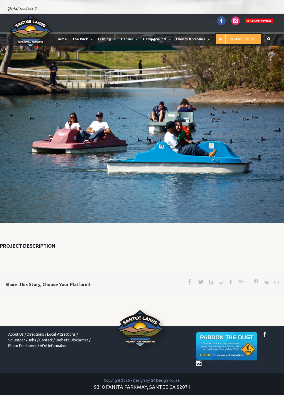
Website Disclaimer (72, 340)
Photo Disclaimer (22, 346)
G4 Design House (165, 380)
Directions (35, 334)
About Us (16, 334)
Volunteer (16, 340)
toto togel (108, 361)
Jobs (32, 340)
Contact (46, 340)
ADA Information (54, 346)
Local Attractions (61, 334)
